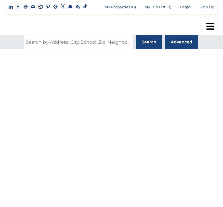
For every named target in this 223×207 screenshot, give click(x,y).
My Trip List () (158, 7)
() (120, 7)
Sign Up (206, 7)
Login (185, 7)
